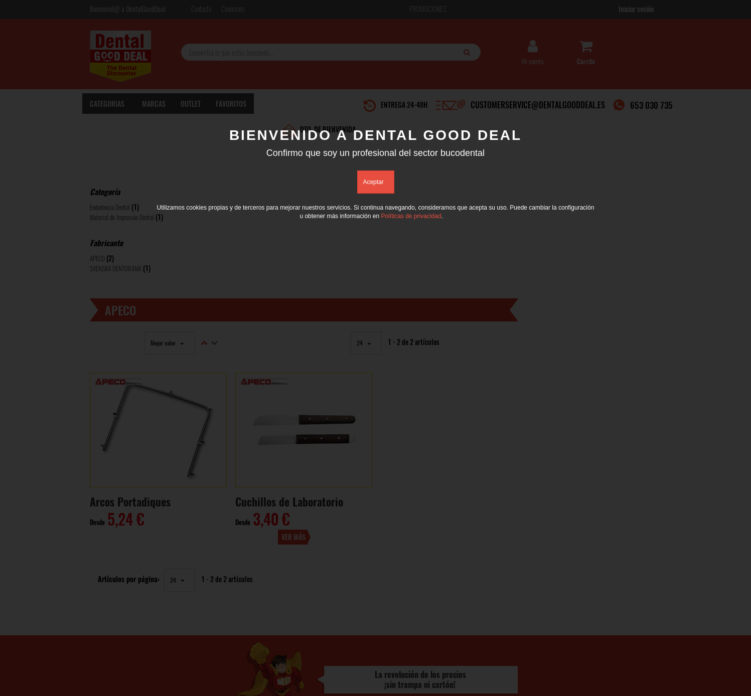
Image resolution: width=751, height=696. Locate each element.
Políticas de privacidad (411, 216)
